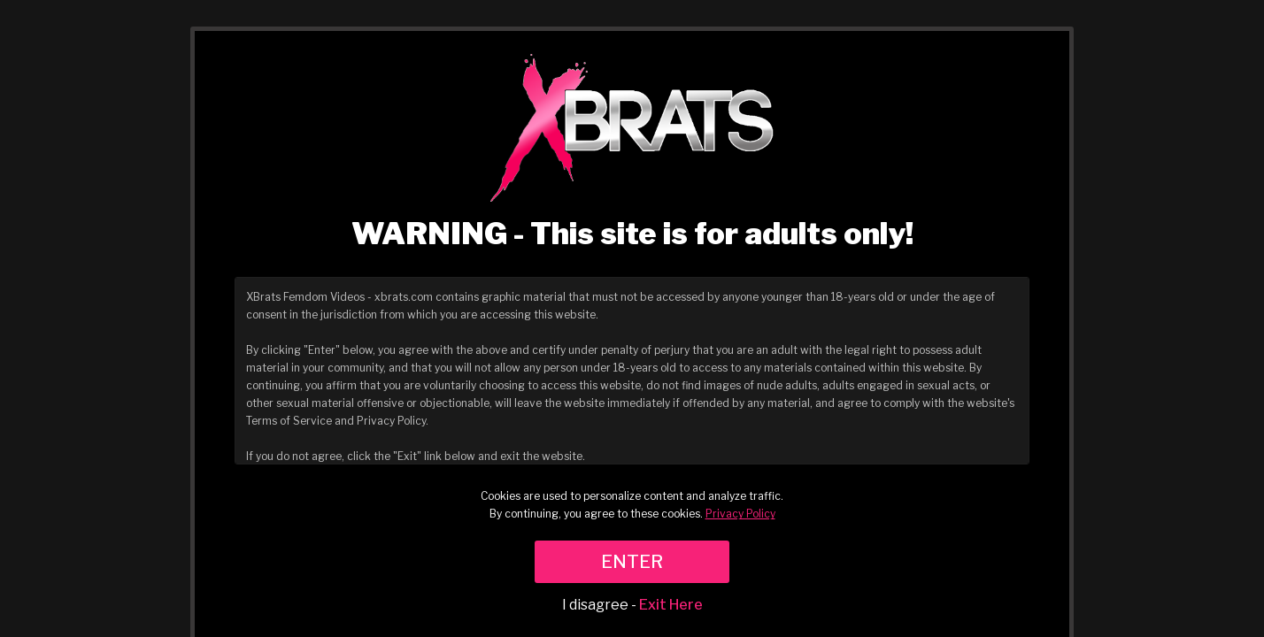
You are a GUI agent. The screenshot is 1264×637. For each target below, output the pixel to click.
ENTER (632, 561)
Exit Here (671, 604)
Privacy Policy (740, 513)
